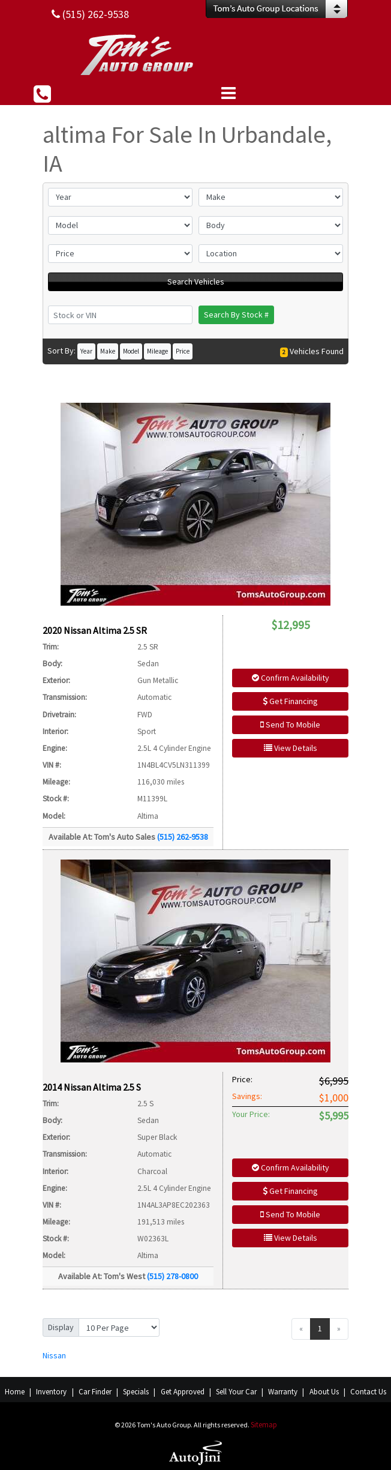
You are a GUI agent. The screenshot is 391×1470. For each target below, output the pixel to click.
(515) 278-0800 (172, 1276)
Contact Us (368, 1392)
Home (15, 1392)
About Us (324, 1392)
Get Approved (182, 1392)
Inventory (51, 1392)
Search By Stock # (236, 314)
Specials (136, 1392)
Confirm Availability (290, 677)
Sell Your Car (236, 1392)
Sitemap (264, 1425)
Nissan (54, 1355)
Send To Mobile (290, 724)
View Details (290, 748)
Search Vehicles (195, 281)
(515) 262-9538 (182, 836)
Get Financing (290, 701)
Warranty (282, 1392)
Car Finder (95, 1392)
